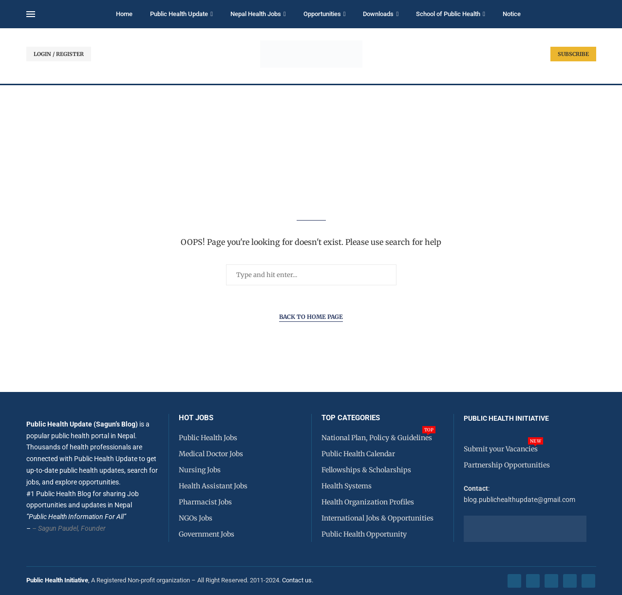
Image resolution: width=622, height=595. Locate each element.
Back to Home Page (311, 316)
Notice (512, 14)
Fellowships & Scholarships (366, 469)
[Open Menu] (30, 14)
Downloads (378, 14)
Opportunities (322, 14)
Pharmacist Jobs (205, 502)
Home (124, 14)
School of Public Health (448, 14)
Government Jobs (206, 534)
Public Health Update (179, 14)
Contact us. (298, 580)
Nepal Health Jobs (255, 14)
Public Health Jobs (208, 437)
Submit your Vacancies (501, 449)
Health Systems (346, 486)
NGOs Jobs (195, 518)
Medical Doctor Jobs (211, 453)
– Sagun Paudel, (55, 528)
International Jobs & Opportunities (377, 518)
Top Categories (350, 418)
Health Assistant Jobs (213, 486)
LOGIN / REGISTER (59, 54)
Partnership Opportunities (507, 465)
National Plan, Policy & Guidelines (376, 437)
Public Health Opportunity (364, 534)
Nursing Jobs (200, 469)
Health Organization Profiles (367, 502)
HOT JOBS (196, 418)
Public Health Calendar (358, 453)
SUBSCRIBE (573, 54)
